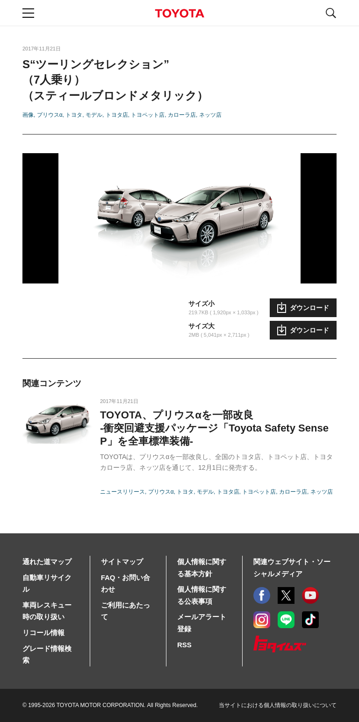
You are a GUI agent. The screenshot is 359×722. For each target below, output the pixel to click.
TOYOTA (179, 13)
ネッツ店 (210, 115)
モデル (94, 115)
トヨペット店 (148, 115)
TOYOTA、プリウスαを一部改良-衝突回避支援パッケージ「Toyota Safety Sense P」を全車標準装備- (214, 428)
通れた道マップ (47, 562)
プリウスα (50, 115)
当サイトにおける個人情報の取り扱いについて (278, 705)
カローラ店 (182, 115)
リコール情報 (43, 633)
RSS (184, 645)
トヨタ (73, 115)
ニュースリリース (122, 491)
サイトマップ (122, 562)
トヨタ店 (117, 115)
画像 (28, 115)
